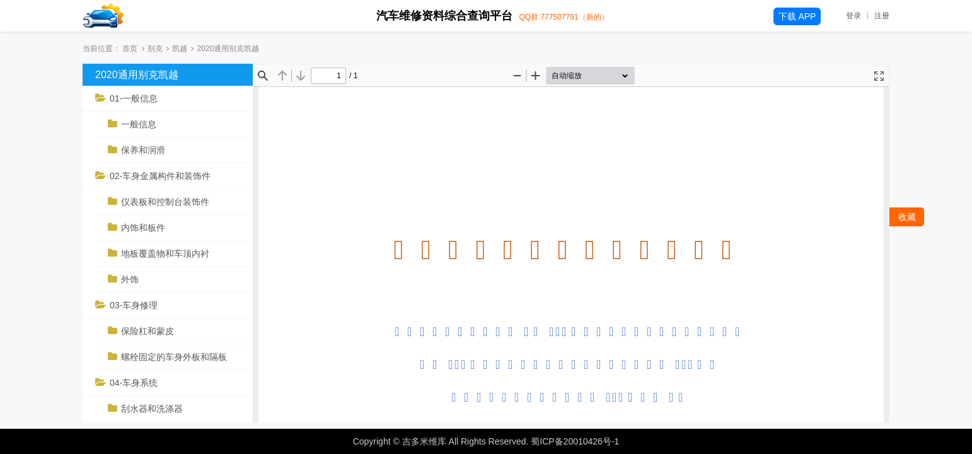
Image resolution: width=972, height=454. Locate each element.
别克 (155, 48)
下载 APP (797, 16)
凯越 (179, 48)
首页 (129, 48)
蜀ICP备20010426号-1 (575, 441)
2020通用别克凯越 (136, 74)
